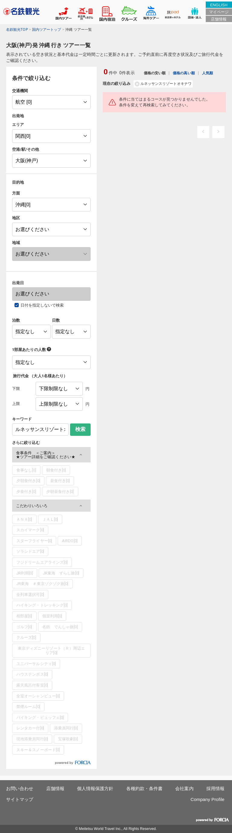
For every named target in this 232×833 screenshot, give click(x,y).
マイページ (219, 12)
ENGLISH (218, 5)
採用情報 (215, 788)
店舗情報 (219, 19)
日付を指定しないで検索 (42, 305)
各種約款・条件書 (144, 788)
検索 (80, 429)
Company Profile (207, 799)
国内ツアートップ (46, 29)
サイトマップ (20, 799)
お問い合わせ (20, 788)
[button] (51, 454)
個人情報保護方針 (95, 788)
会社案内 (184, 788)
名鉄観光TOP (17, 29)
